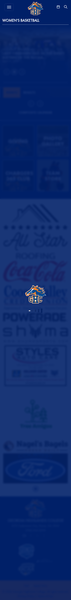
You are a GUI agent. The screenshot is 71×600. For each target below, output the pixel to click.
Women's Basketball (20, 20)
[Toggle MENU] (9, 7)
